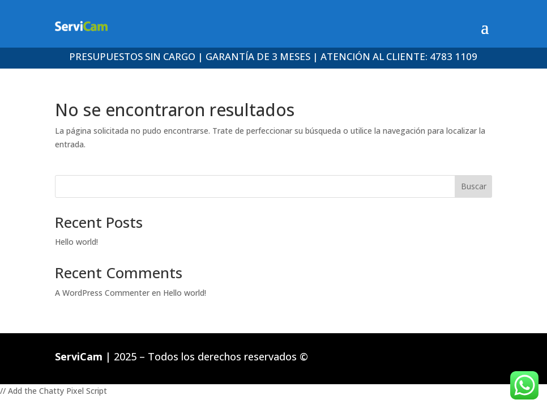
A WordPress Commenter (102, 292)
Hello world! (76, 241)
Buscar (473, 186)
